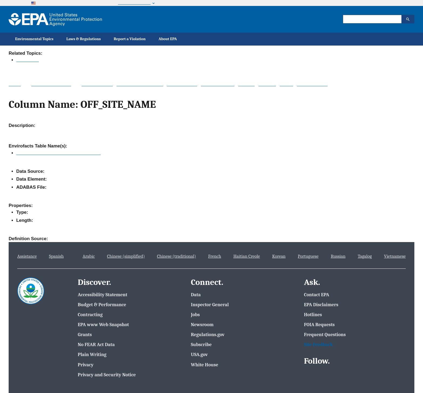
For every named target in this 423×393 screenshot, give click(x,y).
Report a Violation (130, 39)
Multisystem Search (51, 84)
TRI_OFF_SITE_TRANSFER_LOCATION (58, 153)
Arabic (89, 256)
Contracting (90, 314)
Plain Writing (92, 354)
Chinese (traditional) (176, 256)
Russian (338, 256)
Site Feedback (318, 344)
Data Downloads (217, 84)
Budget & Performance (102, 304)
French (214, 256)
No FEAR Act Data (96, 344)
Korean (279, 256)
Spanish (56, 256)
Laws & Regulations (83, 39)
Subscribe (201, 344)
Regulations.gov (207, 334)
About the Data (182, 84)
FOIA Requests (319, 324)
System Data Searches (140, 84)
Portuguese (308, 256)
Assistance (27, 256)
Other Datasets (312, 84)
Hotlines (313, 314)
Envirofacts (27, 60)
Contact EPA (316, 294)
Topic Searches (97, 84)
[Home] (55, 19)
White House (204, 364)
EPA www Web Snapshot (103, 324)
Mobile (286, 84)
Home (15, 84)
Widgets (246, 84)
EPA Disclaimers (321, 304)
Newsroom (202, 324)
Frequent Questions (325, 334)
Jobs (195, 314)
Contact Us (399, 53)
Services (267, 84)
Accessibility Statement (102, 294)
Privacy (85, 364)
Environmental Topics (34, 39)
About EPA (168, 39)
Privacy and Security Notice (107, 374)
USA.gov (199, 354)
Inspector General (210, 304)
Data (196, 294)
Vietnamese (395, 256)
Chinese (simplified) (126, 256)
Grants (85, 334)
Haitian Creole (246, 256)
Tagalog (365, 256)
